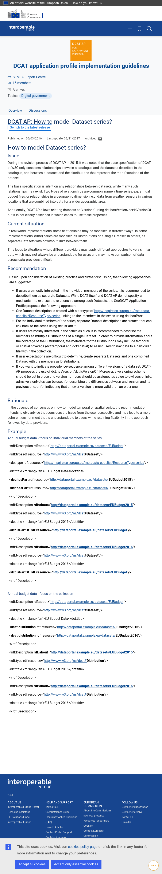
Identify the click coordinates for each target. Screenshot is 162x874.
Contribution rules (56, 837)
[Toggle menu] (130, 28)
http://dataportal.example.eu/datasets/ (79, 480)
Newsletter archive (132, 812)
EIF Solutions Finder (19, 817)
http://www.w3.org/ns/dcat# (65, 661)
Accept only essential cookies (76, 864)
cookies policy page (82, 847)
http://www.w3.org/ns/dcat (64, 454)
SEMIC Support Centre (29, 77)
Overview (15, 110)
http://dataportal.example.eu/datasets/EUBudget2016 (92, 547)
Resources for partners (96, 820)
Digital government (35, 96)
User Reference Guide (57, 812)
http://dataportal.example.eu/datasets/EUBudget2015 (92, 505)
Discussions (38, 110)
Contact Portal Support (59, 832)
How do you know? (87, 3)
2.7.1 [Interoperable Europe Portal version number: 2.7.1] (10, 795)
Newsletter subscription (135, 807)
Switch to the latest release (30, 127)
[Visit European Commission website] (27, 13)
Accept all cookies (32, 864)
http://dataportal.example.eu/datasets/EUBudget (86, 446)
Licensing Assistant (19, 812)
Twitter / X (127, 817)
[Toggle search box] (149, 28)
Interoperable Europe (19, 822)
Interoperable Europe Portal (23, 807)
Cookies (88, 825)
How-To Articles (54, 827)
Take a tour (52, 807)
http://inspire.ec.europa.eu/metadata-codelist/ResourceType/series (94, 463)
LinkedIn (126, 822)
